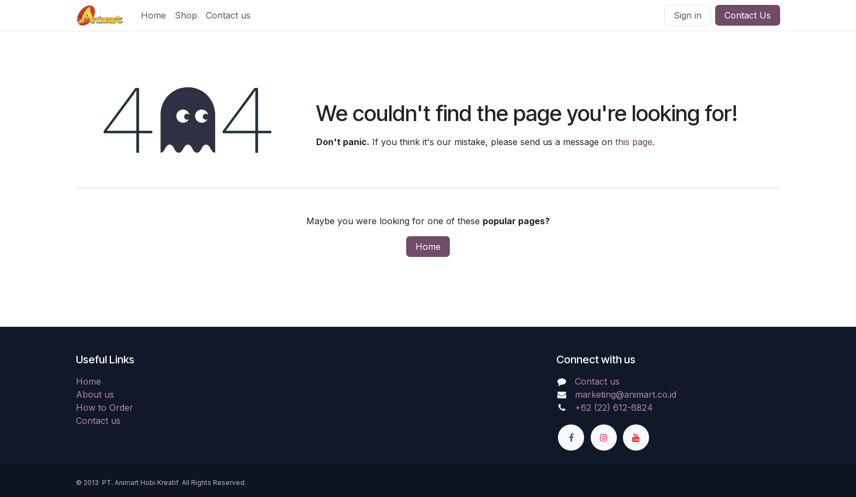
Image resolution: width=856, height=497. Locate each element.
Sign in (688, 15)
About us (95, 394)
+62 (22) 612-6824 (614, 407)
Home (428, 246)
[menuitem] (153, 15)
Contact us (98, 420)
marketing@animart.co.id (625, 394)
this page (633, 141)
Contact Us (747, 15)
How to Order (104, 407)
